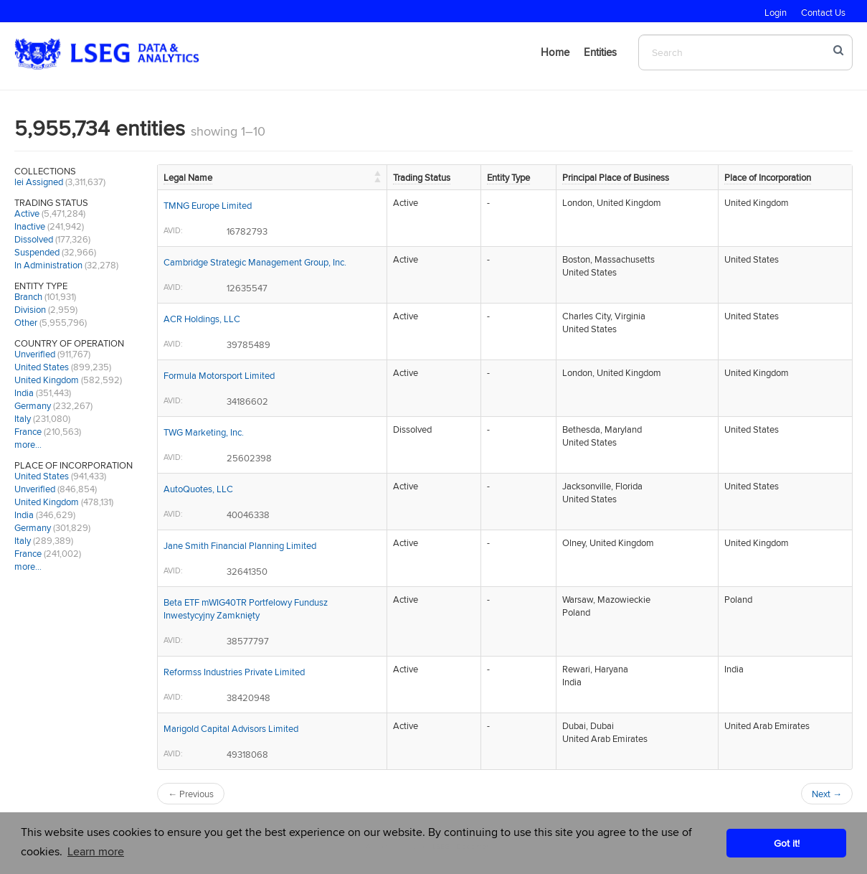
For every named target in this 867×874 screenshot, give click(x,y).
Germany (32, 405)
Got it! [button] (787, 842)
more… (28, 444)
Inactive (29, 226)
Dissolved (33, 238)
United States (41, 366)
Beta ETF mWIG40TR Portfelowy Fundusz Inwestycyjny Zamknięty (246, 608)
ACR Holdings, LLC (202, 318)
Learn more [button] (95, 851)
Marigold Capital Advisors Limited (231, 728)
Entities (600, 52)
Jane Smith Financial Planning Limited (240, 545)
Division (30, 309)
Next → (827, 793)
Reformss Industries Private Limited (234, 671)
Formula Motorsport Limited (219, 375)
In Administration (48, 264)
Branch (28, 296)
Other (25, 322)
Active (26, 213)
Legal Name (188, 177)
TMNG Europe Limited (208, 205)
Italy (22, 418)
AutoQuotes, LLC (198, 488)
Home (555, 52)
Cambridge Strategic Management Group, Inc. (255, 261)
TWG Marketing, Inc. (204, 432)
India (24, 392)
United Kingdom (46, 379)
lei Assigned (38, 181)
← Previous (191, 793)
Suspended (37, 251)
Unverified (34, 353)
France (28, 431)
